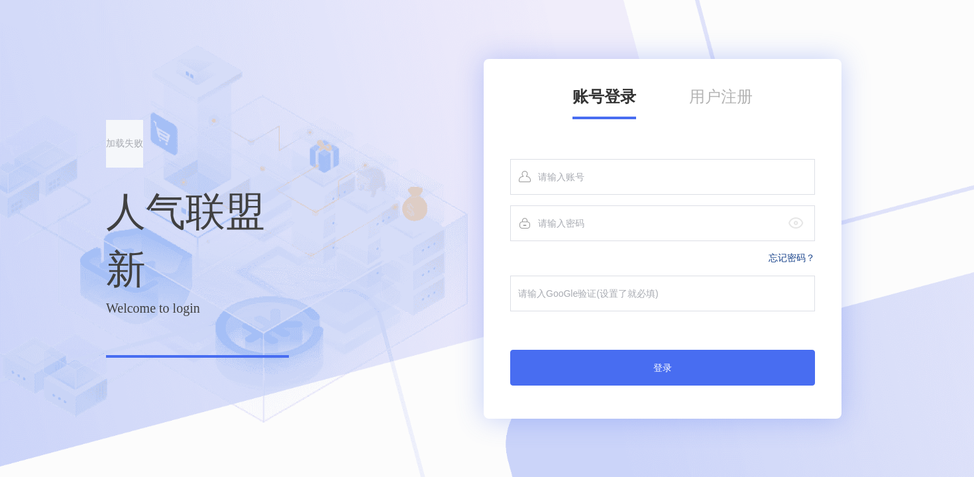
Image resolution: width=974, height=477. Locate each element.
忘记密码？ (792, 258)
